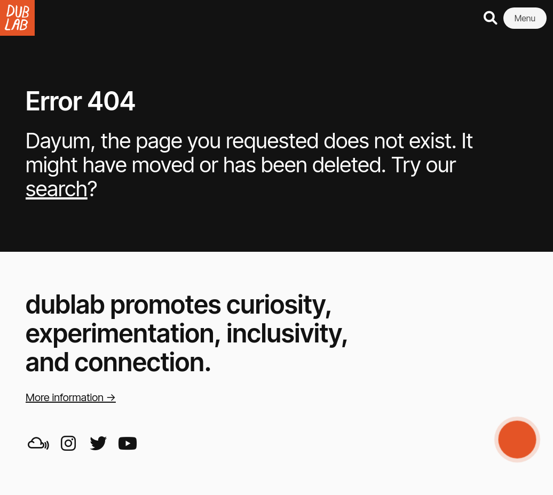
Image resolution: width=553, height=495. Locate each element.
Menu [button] (525, 18)
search (57, 188)
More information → (71, 397)
